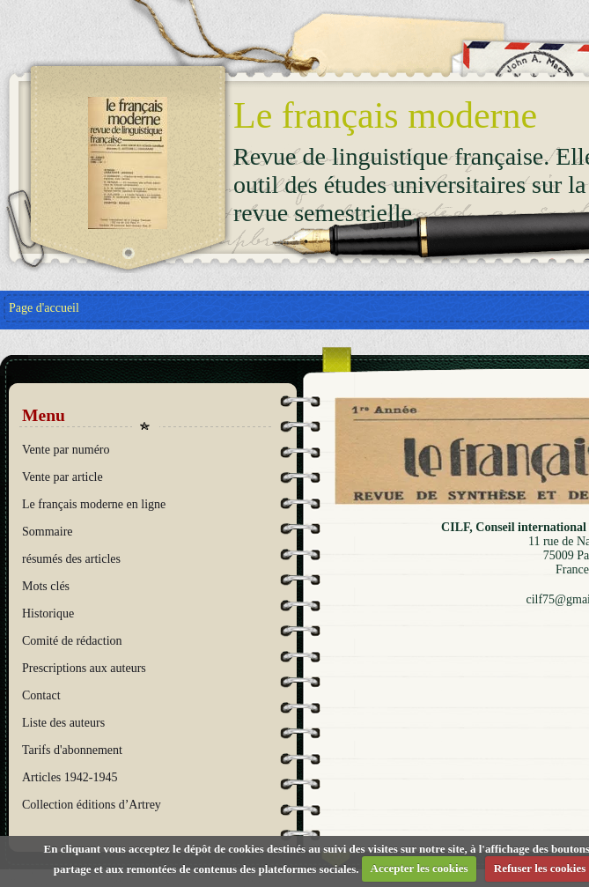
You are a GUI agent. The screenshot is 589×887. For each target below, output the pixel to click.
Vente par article (62, 477)
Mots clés (46, 586)
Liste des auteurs (63, 722)
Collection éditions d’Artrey (91, 804)
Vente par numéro (66, 449)
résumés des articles (71, 558)
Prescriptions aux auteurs (84, 668)
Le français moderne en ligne (94, 504)
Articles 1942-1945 (69, 777)
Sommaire (47, 531)
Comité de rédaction (72, 640)
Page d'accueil (44, 307)
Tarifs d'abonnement (72, 750)
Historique (48, 613)
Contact (41, 695)
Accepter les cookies (419, 868)
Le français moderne (385, 115)
